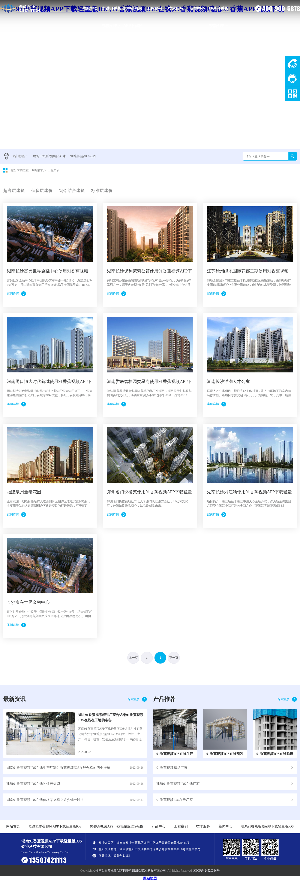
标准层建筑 (101, 190)
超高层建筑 (14, 190)
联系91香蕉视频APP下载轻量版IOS (218, 11)
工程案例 (154, 8)
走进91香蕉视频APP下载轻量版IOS (111, 11)
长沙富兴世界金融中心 (28, 602)
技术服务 (175, 8)
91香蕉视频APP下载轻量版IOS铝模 (132, 11)
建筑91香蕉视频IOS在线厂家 (178, 784)
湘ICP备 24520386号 (206, 870)
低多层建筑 (41, 190)
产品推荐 (164, 699)
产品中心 (158, 826)
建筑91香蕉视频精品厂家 (49, 156)
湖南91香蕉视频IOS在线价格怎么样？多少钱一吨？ (45, 800)
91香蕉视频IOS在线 (83, 156)
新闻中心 (197, 8)
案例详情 (13, 293)
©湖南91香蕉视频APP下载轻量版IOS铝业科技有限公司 (129, 870)
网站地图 (150, 878)
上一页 (133, 657)
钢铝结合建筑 (72, 190)
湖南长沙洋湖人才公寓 (228, 381)
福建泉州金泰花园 (24, 492)
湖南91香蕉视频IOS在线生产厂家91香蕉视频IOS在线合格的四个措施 (58, 767)
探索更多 (134, 699)
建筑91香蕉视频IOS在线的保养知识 (33, 784)
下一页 (173, 657)
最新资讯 (14, 699)
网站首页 (90, 8)
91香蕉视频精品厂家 (171, 767)
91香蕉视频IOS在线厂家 (174, 800)
